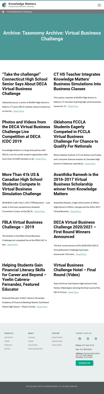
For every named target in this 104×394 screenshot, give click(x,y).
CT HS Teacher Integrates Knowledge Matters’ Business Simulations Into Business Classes (77, 81)
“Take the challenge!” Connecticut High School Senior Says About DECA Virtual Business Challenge (24, 84)
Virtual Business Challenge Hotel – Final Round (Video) (75, 270)
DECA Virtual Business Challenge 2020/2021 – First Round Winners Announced (75, 229)
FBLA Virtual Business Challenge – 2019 (22, 224)
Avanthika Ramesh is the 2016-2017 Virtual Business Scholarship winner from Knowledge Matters (76, 184)
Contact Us (84, 363)
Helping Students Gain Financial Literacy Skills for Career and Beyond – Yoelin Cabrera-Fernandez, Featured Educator (24, 277)
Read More (19, 111)
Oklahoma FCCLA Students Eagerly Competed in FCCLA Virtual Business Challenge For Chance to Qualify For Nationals (76, 134)
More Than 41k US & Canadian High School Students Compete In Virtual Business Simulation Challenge (22, 184)
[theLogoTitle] (19, 5)
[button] (99, 5)
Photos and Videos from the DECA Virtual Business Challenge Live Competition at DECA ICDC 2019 (26, 132)
